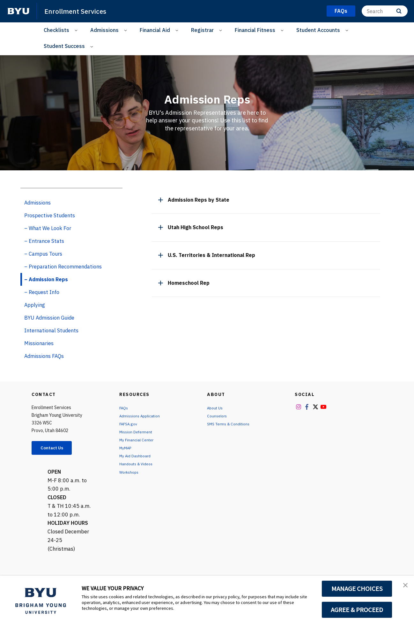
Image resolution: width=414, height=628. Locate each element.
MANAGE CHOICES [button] (357, 588)
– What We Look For (47, 228)
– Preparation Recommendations (63, 266)
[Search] (385, 11)
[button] (403, 587)
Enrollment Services (79, 11)
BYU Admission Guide (49, 317)
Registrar (202, 30)
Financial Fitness (255, 30)
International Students (51, 330)
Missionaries (39, 343)
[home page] (18, 11)
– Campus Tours (43, 254)
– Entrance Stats (44, 241)
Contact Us (56, 449)
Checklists (56, 30)
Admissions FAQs (44, 356)
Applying (34, 305)
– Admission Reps (46, 279)
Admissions (104, 30)
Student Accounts (318, 30)
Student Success (64, 46)
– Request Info (41, 292)
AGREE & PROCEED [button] (357, 609)
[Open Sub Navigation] (77, 30)
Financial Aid (155, 30)
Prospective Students (49, 215)
